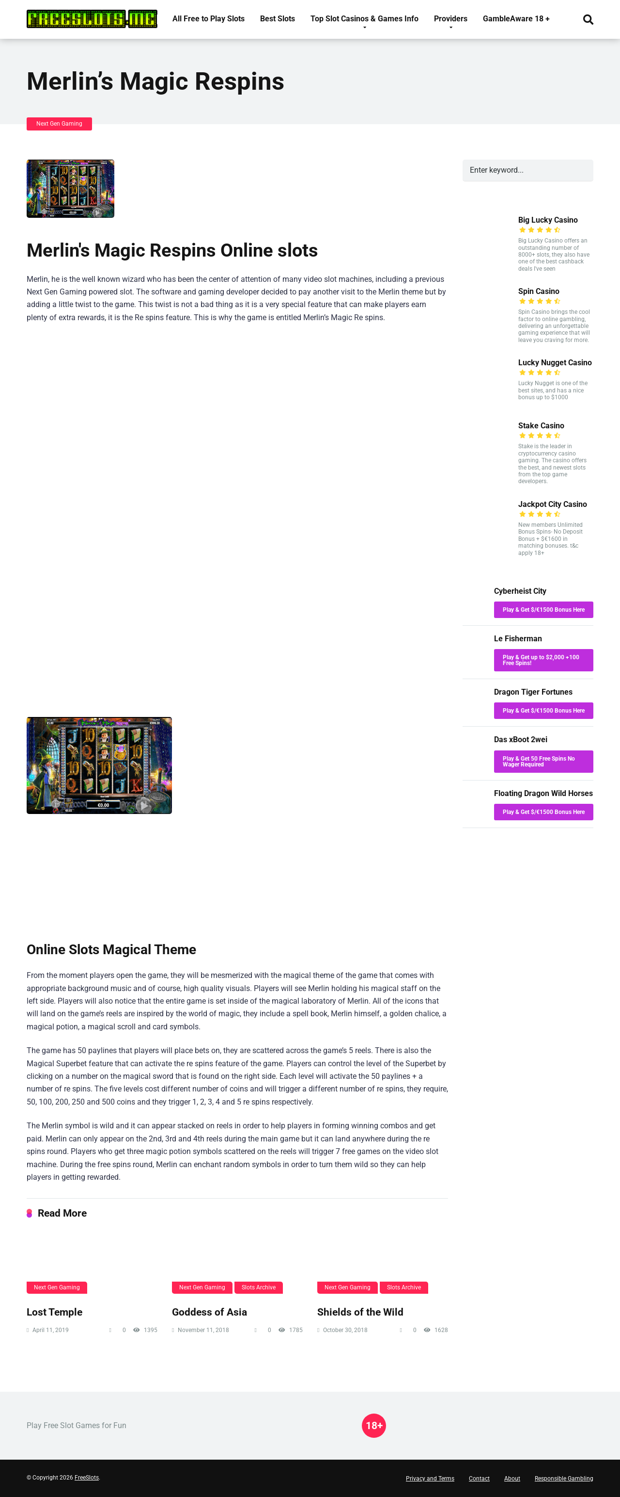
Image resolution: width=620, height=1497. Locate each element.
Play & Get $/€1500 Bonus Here (544, 609)
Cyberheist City (520, 591)
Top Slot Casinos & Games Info (364, 18)
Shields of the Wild (360, 1312)
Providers (450, 18)
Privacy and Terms (430, 1478)
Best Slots (277, 18)
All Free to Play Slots (208, 18)
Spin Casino (538, 291)
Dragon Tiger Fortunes (533, 692)
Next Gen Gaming (59, 123)
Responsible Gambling (564, 1478)
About (512, 1478)
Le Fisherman (518, 638)
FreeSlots (87, 1477)
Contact (479, 1478)
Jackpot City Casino (552, 504)
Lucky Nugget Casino (555, 362)
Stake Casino (541, 425)
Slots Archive (259, 1287)
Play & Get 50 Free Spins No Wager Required (539, 761)
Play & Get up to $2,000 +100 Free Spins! (541, 660)
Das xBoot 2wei (520, 739)
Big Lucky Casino (548, 220)
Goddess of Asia (209, 1312)
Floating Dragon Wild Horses (543, 793)
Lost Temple (54, 1312)
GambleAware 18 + (516, 18)
